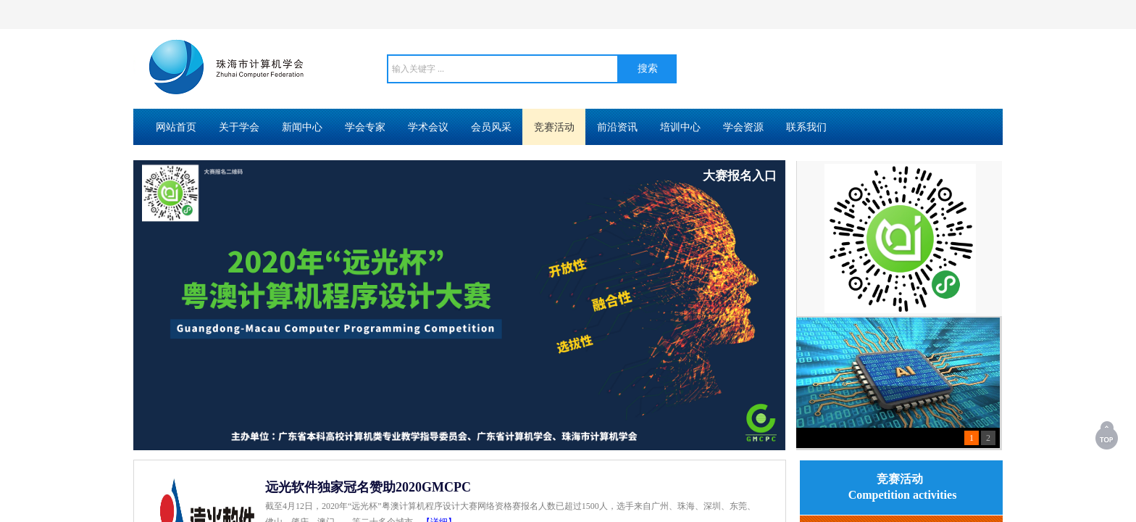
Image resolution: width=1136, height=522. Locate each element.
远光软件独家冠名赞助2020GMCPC (368, 487)
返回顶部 (1107, 435)
